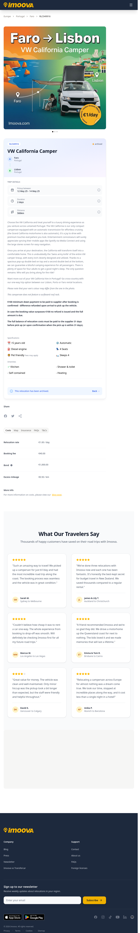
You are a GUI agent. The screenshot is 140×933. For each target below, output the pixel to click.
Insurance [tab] (26, 430)
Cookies (29, 931)
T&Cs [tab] (44, 430)
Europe (7, 16)
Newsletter (9, 861)
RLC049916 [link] (45, 16)
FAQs (73, 861)
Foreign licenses (79, 868)
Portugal (20, 16)
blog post (57, 494)
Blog (6, 849)
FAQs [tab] (36, 430)
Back (96, 391)
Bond (8, 465)
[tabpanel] (55, 467)
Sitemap (41, 931)
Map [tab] (16, 430)
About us (75, 855)
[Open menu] (131, 5)
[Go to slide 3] (57, 131)
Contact (75, 849)
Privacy (7, 931)
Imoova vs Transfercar (15, 868)
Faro (32, 16)
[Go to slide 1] (52, 131)
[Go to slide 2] (54, 131)
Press (6, 855)
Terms (17, 931)
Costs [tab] (8, 430)
